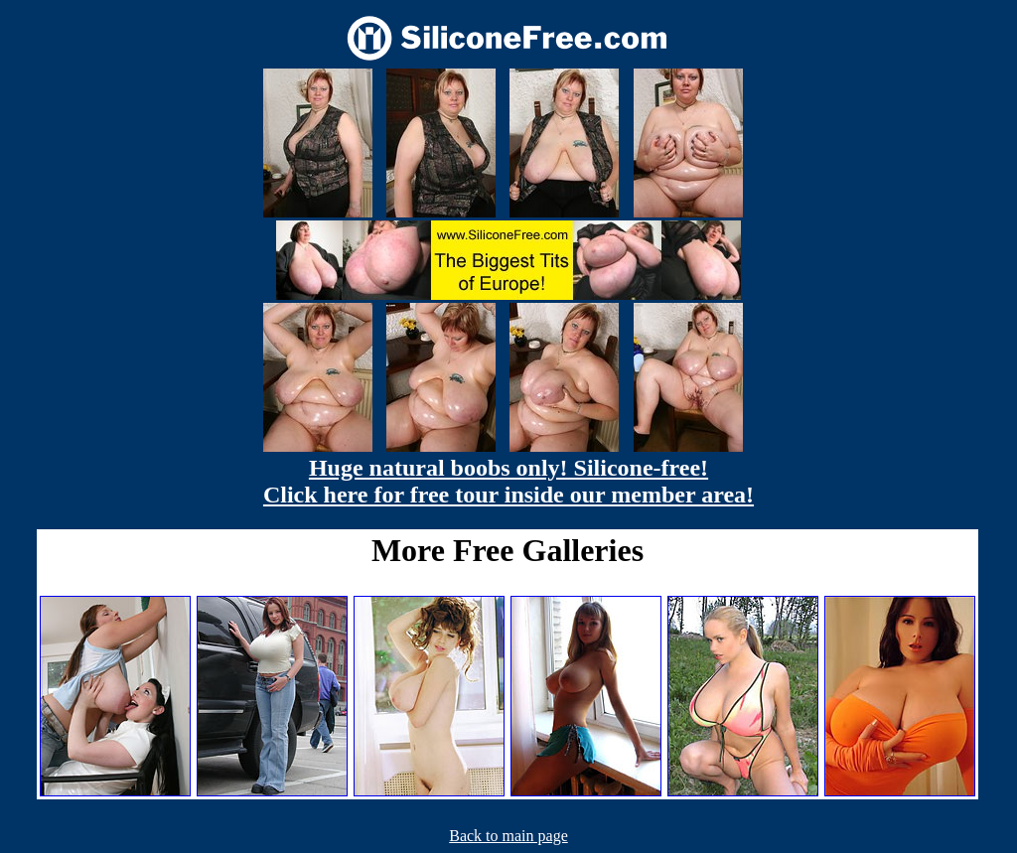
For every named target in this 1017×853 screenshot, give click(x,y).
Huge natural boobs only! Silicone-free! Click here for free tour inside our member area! (508, 481)
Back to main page (508, 835)
